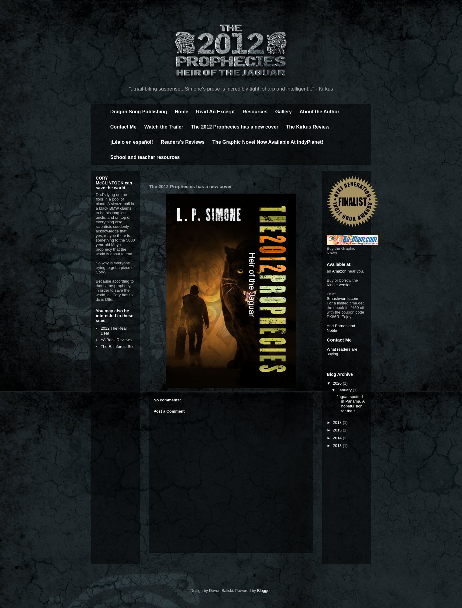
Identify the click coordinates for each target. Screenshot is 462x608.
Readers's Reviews (183, 142)
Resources (255, 111)
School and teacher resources (145, 157)
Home (181, 111)
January (345, 390)
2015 (338, 430)
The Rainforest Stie (117, 346)
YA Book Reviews (116, 340)
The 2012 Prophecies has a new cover (234, 126)
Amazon (339, 271)
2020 (338, 383)
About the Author (319, 111)
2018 (338, 422)
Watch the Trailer (163, 126)
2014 (338, 438)
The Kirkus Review (307, 126)
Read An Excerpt (215, 111)
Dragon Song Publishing (138, 111)
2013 (338, 445)
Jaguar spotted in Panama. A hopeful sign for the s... (350, 403)
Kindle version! (340, 285)
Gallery (283, 111)
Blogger (264, 590)
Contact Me (123, 126)
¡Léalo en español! (131, 142)
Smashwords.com (342, 298)
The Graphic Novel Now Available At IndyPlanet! (267, 142)
